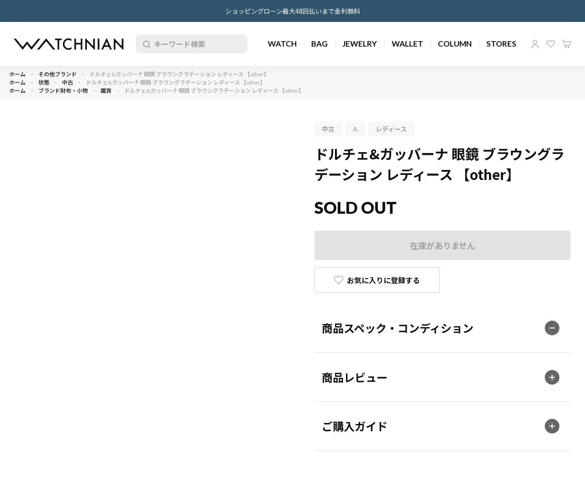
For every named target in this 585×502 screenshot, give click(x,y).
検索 (145, 44)
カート (566, 44)
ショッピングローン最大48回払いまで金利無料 (292, 11)
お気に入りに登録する (383, 280)
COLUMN (455, 43)
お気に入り (551, 44)
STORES (501, 43)
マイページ (535, 44)
